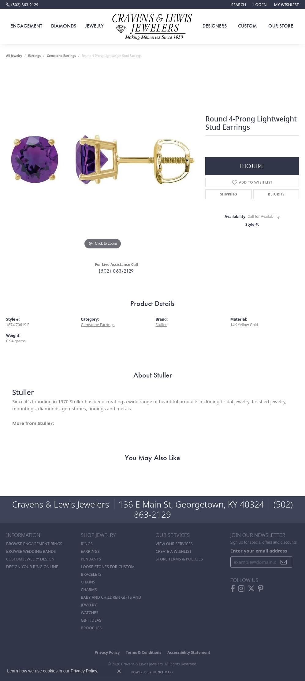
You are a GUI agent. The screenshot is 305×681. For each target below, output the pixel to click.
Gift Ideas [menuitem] (91, 620)
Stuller (161, 324)
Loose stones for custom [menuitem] (108, 566)
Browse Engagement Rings (34, 543)
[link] (22, 4)
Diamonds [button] (63, 26)
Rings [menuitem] (86, 543)
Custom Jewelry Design (30, 559)
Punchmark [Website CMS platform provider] (163, 672)
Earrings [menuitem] (90, 551)
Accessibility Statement (188, 652)
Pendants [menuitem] (91, 559)
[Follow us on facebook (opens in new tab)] (232, 588)
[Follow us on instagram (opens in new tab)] (241, 588)
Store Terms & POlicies (179, 559)
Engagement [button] (26, 26)
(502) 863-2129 (116, 271)
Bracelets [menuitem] (91, 574)
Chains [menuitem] (88, 582)
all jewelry (14, 56)
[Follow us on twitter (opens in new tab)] (251, 588)
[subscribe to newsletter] (284, 562)
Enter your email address (258, 551)
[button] (238, 4)
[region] (103, 159)
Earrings (34, 56)
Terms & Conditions (143, 652)
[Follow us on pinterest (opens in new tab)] (260, 588)
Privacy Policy (107, 652)
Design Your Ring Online (32, 566)
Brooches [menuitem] (91, 628)
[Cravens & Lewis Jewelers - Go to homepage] (152, 27)
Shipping (228, 194)
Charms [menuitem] (89, 589)
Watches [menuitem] (89, 612)
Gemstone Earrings (61, 56)
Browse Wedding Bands (31, 551)
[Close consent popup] (119, 671)
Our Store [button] (280, 26)
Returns (276, 194)
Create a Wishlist (174, 551)
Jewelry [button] (94, 26)
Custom (247, 26)
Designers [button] (215, 26)
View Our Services (174, 543)
